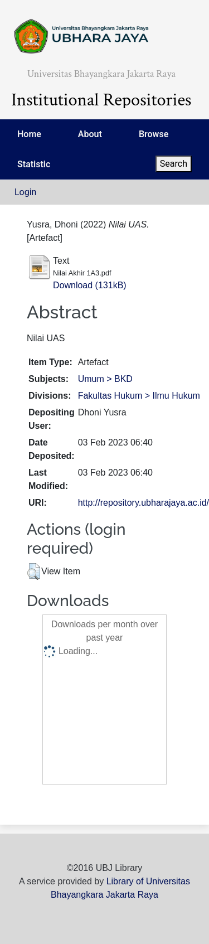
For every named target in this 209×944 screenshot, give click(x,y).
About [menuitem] (90, 134)
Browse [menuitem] (153, 134)
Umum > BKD (105, 379)
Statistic (33, 164)
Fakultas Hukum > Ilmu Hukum (139, 395)
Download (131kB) (90, 285)
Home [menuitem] (29, 134)
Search (173, 163)
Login (25, 192)
